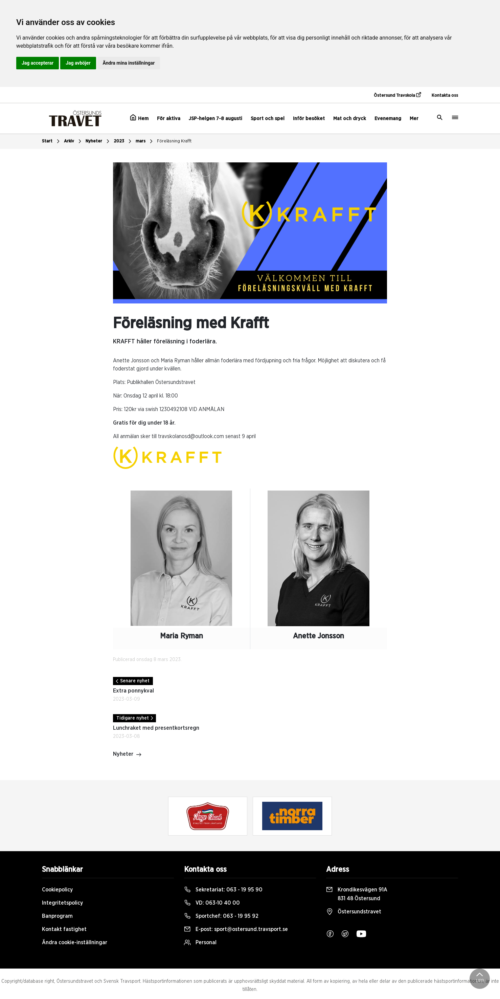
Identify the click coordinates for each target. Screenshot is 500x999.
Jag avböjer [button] (78, 63)
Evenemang (387, 118)
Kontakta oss (445, 95)
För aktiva (168, 118)
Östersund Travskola (397, 95)
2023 (123, 141)
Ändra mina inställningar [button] (129, 63)
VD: (212, 903)
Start (51, 141)
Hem (139, 117)
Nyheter (98, 141)
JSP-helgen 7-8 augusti (215, 118)
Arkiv (73, 141)
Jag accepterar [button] (37, 63)
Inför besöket (309, 118)
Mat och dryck (349, 118)
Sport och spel (268, 118)
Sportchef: (221, 916)
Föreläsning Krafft (174, 141)
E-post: (236, 929)
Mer (414, 118)
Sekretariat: (223, 889)
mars (145, 141)
